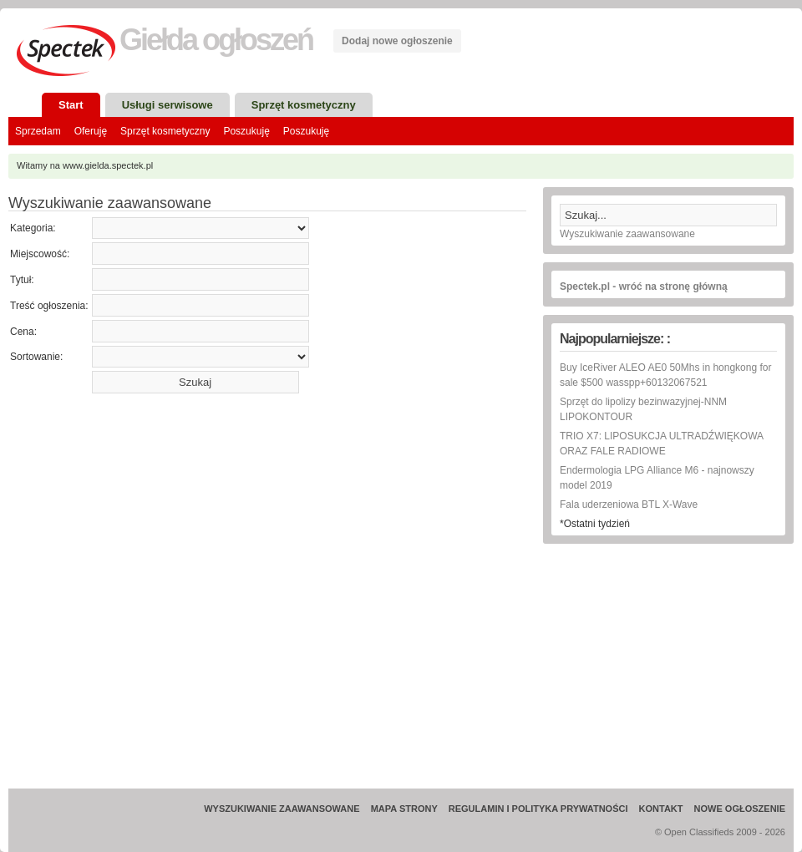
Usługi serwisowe (167, 105)
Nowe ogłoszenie (739, 809)
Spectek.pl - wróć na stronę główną (644, 286)
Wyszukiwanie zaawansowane (627, 234)
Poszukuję (246, 131)
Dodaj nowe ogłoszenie (397, 41)
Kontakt (661, 809)
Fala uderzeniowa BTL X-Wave (629, 504)
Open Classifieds (698, 832)
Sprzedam (38, 131)
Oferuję (90, 131)
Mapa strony (404, 809)
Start (71, 105)
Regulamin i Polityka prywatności (538, 809)
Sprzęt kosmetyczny (303, 105)
